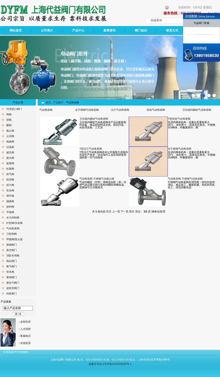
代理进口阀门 (14, 109)
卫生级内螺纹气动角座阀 (196, 109)
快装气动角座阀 (156, 109)
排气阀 (10, 174)
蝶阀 (9, 125)
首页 (48, 102)
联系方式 (172, 30)
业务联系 (25, 321)
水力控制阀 (12, 217)
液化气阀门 (12, 282)
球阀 (9, 119)
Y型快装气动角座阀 (179, 118)
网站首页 (16, 30)
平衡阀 (10, 212)
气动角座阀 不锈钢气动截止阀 (96, 178)
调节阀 (10, 195)
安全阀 (10, 190)
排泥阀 (10, 179)
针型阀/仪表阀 (14, 223)
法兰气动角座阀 (120, 109)
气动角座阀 (12, 228)
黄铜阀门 (11, 277)
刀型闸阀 (11, 233)
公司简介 (47, 30)
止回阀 (10, 136)
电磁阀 (10, 141)
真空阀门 (11, 250)
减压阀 (10, 152)
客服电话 (25, 335)
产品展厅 (58, 102)
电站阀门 (11, 261)
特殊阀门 (11, 293)
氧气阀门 (11, 266)
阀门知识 (141, 30)
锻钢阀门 (11, 244)
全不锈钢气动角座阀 (87, 109)
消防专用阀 (12, 255)
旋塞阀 (10, 163)
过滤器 (10, 147)
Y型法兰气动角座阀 (90, 148)
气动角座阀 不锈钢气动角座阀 (185, 178)
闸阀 (9, 114)
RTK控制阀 (20, 352)
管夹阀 (10, 271)
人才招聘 (25, 329)
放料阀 (10, 206)
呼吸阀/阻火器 (14, 239)
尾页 (131, 211)
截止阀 (10, 130)
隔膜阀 (10, 201)
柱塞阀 (10, 168)
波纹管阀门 (12, 288)
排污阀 (10, 185)
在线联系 (25, 343)
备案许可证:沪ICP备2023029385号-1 (110, 363)
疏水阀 (10, 157)
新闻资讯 (109, 30)
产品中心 (78, 30)
